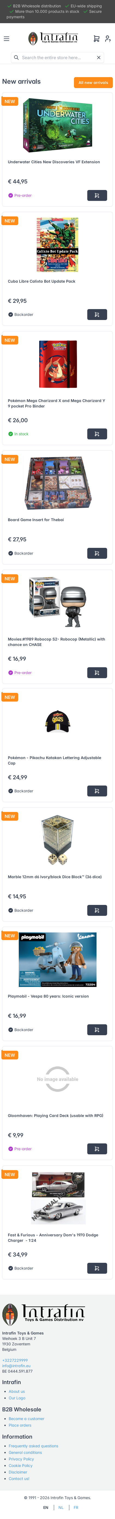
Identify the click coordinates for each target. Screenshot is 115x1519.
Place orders (20, 1425)
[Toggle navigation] (6, 38)
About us (17, 1391)
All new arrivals (93, 82)
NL (61, 1507)
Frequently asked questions (33, 1445)
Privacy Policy (21, 1459)
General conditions (25, 1452)
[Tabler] (53, 39)
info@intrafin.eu (16, 1365)
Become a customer (26, 1418)
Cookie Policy (21, 1465)
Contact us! (19, 1478)
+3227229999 (15, 1360)
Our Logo (17, 1398)
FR (76, 1507)
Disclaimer (18, 1472)
